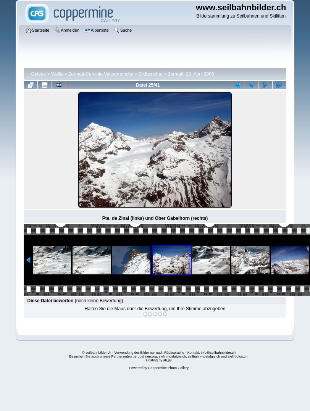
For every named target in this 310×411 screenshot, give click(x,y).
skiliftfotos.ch (238, 356)
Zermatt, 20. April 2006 (191, 74)
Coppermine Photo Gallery (168, 368)
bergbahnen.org (144, 356)
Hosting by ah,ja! (158, 360)
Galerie (38, 74)
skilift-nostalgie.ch (172, 356)
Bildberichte (151, 74)
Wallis (57, 74)
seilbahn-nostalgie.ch (204, 356)
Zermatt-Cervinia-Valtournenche (100, 74)
